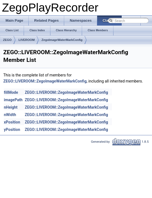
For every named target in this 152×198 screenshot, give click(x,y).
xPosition (12, 122)
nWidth (10, 114)
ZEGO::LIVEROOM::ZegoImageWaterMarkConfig (44, 81)
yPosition (12, 129)
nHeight (11, 107)
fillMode (11, 92)
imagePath (13, 100)
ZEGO (7, 40)
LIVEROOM (26, 40)
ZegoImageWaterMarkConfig (62, 40)
